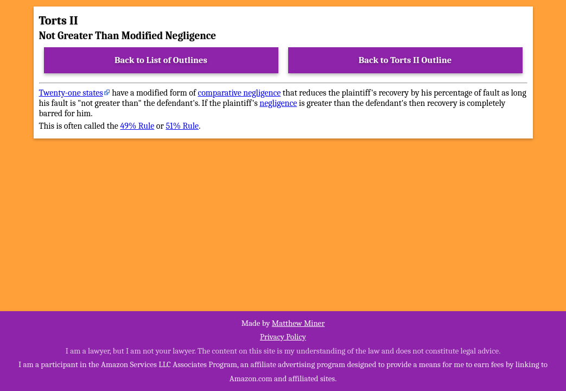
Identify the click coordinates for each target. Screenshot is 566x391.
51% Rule (182, 126)
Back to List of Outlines (161, 60)
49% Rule (137, 126)
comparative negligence (239, 93)
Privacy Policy (283, 337)
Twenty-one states (71, 93)
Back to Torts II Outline (405, 60)
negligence (278, 103)
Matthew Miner (298, 323)
